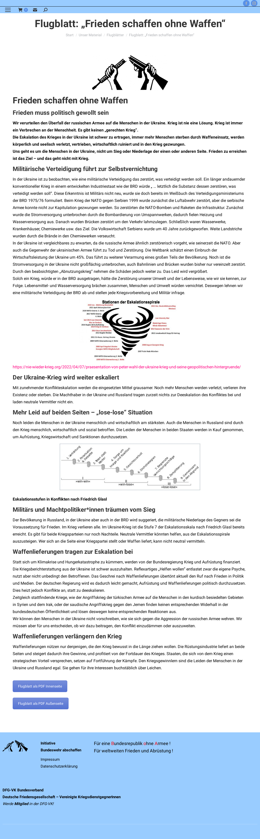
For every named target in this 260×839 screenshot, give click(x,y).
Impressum (50, 759)
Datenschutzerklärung (59, 766)
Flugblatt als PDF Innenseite (40, 686)
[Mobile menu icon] (8, 10)
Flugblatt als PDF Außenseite (40, 703)
